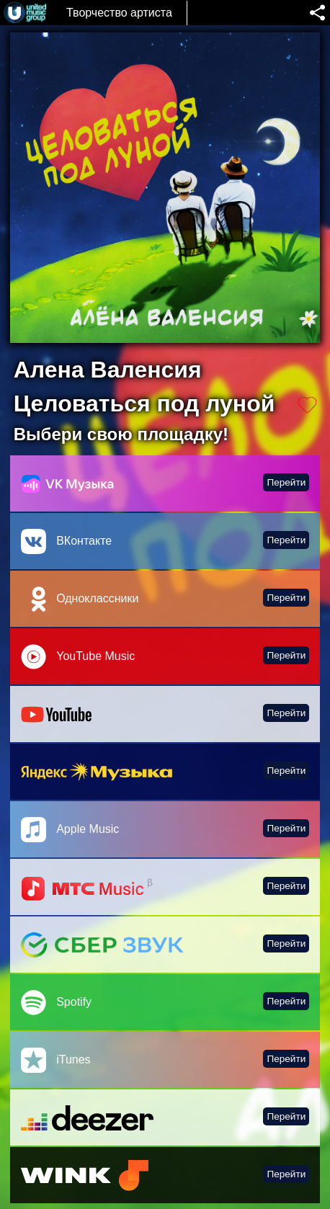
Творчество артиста (119, 12)
